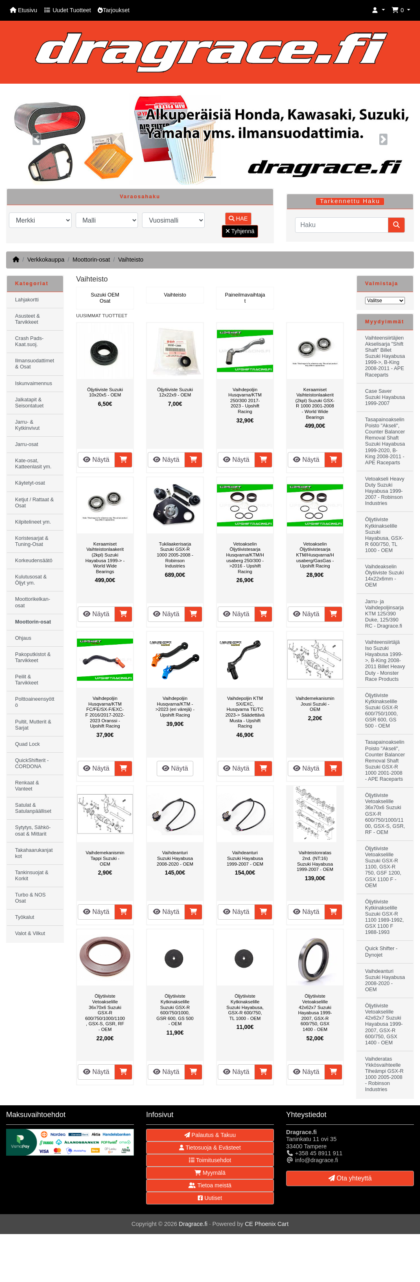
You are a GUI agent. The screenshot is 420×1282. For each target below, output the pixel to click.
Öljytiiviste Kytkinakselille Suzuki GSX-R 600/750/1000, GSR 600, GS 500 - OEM (174, 1010)
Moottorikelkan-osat (32, 602)
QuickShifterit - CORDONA (32, 763)
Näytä (96, 459)
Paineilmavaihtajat (245, 298)
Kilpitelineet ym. (33, 522)
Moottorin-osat (91, 259)
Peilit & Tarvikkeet (26, 680)
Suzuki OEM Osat (105, 298)
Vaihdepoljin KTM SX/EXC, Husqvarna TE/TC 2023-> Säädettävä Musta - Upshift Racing (245, 712)
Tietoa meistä (209, 1185)
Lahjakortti (27, 300)
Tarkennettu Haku (350, 201)
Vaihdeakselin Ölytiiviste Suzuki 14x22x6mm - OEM (384, 576)
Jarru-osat (26, 444)
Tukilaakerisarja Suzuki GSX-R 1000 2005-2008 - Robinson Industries (175, 554)
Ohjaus (23, 638)
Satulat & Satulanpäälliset (33, 808)
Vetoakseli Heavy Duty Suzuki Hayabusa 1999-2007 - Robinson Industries (385, 491)
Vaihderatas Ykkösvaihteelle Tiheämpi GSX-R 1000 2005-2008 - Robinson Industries (384, 1074)
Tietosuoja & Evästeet (210, 1147)
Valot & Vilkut (30, 933)
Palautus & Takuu (210, 1135)
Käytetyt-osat (30, 483)
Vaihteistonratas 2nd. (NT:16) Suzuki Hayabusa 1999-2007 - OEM (315, 861)
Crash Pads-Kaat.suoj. (29, 341)
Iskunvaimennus (33, 383)
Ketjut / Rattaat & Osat (34, 503)
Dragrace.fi (193, 1224)
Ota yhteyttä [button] (350, 1178)
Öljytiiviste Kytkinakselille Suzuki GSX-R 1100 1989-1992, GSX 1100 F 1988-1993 (384, 917)
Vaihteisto (130, 259)
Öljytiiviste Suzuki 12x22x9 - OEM (175, 392)
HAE (238, 218)
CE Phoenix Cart (267, 1224)
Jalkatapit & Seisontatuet (29, 403)
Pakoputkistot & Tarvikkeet (33, 657)
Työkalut (24, 917)
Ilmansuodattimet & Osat (34, 364)
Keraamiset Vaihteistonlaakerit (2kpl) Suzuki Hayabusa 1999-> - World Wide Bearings (105, 557)
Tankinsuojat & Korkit (31, 875)
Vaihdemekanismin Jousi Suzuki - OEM (315, 704)
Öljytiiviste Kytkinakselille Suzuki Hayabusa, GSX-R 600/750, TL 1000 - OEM (244, 1007)
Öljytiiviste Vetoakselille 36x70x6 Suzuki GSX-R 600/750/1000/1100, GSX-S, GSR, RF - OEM (105, 1013)
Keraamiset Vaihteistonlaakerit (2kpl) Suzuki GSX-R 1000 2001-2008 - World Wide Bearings (315, 403)
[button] (378, 10)
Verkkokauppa (45, 259)
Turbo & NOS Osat (30, 898)
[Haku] (341, 225)
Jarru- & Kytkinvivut (27, 425)
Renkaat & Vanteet (27, 786)
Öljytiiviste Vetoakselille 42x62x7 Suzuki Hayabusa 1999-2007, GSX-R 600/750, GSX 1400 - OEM (315, 1013)
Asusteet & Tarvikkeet (27, 319)
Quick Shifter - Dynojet (381, 951)
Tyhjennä (239, 231)
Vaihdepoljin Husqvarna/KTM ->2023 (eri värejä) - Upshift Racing (175, 706)
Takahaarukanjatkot (33, 853)
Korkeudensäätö (33, 560)
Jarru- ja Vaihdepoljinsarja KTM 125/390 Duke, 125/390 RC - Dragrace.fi (384, 614)
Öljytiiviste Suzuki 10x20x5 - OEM (105, 392)
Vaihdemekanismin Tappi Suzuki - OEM (105, 858)
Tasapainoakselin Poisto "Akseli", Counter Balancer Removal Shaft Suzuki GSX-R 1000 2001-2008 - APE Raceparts (385, 760)
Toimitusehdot (210, 1160)
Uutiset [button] (210, 1198)
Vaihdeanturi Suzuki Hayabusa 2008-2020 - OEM (175, 858)
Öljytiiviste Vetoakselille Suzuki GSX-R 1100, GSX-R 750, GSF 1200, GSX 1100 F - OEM (383, 867)
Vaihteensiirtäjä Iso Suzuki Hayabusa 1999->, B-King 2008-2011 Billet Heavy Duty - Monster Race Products (385, 660)
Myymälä (210, 1172)
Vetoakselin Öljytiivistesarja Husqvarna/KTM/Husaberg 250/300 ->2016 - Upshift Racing (245, 557)
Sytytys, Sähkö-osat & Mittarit (33, 830)
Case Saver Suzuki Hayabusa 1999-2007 (385, 397)
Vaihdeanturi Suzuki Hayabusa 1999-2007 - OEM (245, 858)
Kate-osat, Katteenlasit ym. (33, 464)
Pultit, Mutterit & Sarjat (33, 725)
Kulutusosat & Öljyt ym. (31, 580)
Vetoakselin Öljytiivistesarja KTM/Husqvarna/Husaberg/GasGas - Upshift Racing (315, 554)
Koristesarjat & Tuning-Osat (31, 541)
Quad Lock (27, 744)
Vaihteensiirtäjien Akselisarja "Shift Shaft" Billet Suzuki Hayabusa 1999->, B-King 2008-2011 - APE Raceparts (385, 356)
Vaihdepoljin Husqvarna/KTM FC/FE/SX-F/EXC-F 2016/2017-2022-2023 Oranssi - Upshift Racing (105, 712)
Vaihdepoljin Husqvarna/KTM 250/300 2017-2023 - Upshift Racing (245, 400)
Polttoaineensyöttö (35, 702)
